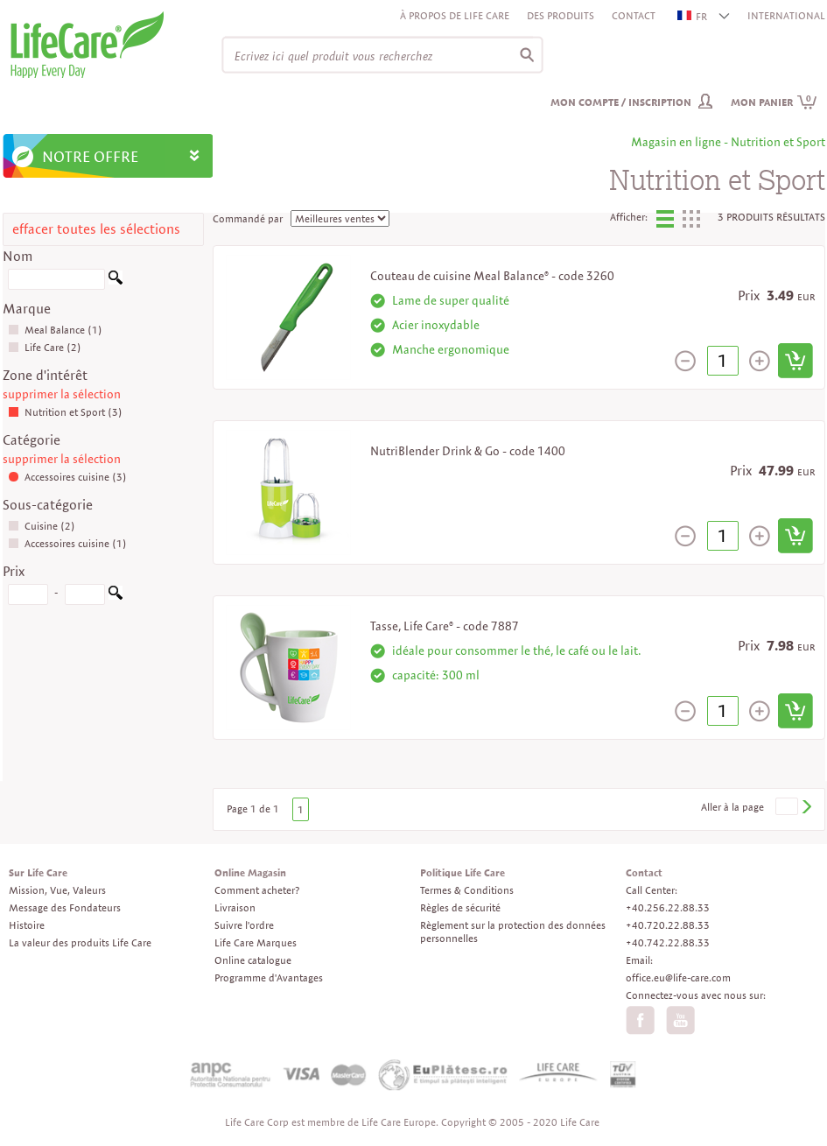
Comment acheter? (256, 889)
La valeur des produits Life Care (80, 942)
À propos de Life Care (454, 15)
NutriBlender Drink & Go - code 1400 (467, 451)
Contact (633, 15)
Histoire (27, 925)
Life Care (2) (44, 347)
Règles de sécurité (460, 907)
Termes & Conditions (467, 889)
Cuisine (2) (41, 525)
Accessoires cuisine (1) (67, 543)
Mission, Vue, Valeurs (57, 889)
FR (693, 16)
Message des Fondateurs (65, 907)
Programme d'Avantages (268, 977)
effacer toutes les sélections (96, 229)
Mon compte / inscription (620, 102)
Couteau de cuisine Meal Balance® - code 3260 (492, 276)
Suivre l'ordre (244, 925)
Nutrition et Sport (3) (65, 411)
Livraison (235, 907)
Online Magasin (250, 872)
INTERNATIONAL (786, 15)
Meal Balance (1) (55, 329)
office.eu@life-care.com (678, 977)
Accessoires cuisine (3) (67, 476)
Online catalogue (252, 960)
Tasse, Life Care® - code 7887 (444, 626)
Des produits (560, 15)
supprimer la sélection (62, 394)
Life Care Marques (255, 942)
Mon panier (774, 102)
